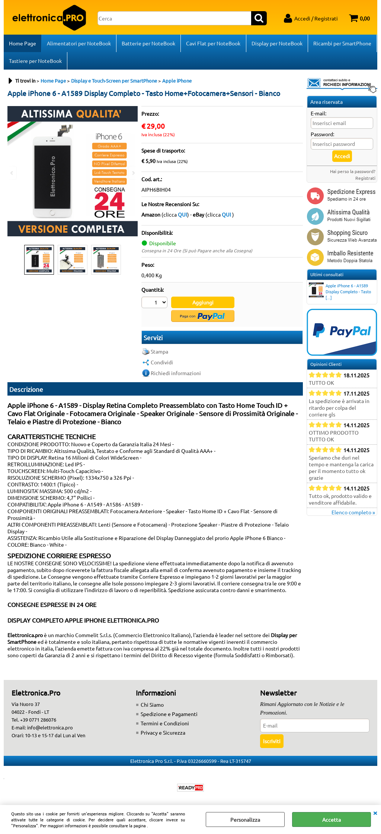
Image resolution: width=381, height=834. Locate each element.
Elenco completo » (353, 513)
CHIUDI (375, 812)
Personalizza (245, 819)
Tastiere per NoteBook (35, 61)
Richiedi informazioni (176, 374)
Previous (12, 173)
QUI (182, 216)
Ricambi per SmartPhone (342, 43)
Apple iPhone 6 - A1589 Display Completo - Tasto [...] (340, 293)
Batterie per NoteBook (148, 43)
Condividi (162, 363)
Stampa (159, 352)
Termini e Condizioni (165, 725)
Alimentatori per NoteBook (79, 43)
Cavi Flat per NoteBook (213, 43)
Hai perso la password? (352, 173)
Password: (322, 135)
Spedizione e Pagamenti (169, 715)
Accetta (331, 819)
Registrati (365, 179)
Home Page (22, 43)
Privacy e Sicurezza (163, 734)
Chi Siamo (152, 706)
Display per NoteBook (276, 43)
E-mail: (318, 114)
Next (133, 173)
